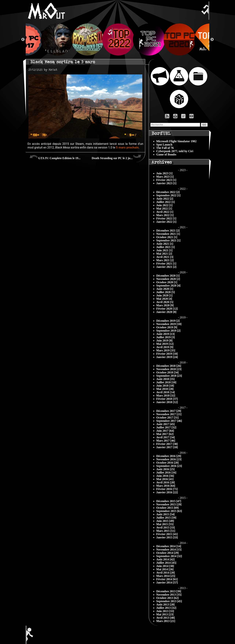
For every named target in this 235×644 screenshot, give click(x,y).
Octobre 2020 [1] (166, 282)
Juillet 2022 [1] (165, 201)
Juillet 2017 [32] (166, 427)
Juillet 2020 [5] (165, 292)
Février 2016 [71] (167, 489)
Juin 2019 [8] (164, 340)
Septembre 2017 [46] (169, 420)
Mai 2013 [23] (164, 614)
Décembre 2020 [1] (168, 275)
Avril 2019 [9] (164, 347)
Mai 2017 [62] (164, 434)
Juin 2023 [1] (164, 173)
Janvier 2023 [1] (166, 183)
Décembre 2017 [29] (168, 410)
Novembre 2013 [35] (168, 594)
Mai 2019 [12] (164, 343)
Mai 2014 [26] (164, 569)
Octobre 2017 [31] (167, 417)
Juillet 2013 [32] (166, 607)
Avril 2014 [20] (165, 572)
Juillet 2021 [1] (165, 247)
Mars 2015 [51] (165, 530)
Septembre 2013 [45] (169, 601)
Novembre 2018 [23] (168, 369)
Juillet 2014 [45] (166, 562)
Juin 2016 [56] (165, 475)
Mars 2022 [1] (165, 215)
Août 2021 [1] (164, 243)
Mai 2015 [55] (164, 524)
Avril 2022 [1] (164, 211)
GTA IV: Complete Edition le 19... (54, 157)
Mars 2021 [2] (165, 260)
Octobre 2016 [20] (167, 462)
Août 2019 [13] (165, 333)
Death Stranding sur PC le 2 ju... (116, 157)
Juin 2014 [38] (165, 566)
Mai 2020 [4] (164, 298)
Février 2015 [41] (167, 534)
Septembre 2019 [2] (168, 330)
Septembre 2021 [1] (168, 240)
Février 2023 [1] (166, 179)
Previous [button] (23, 39)
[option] (117, 39)
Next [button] (212, 39)
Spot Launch (164, 144)
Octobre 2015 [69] (167, 507)
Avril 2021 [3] (164, 256)
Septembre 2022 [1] (168, 195)
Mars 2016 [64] (165, 485)
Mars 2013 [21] (165, 621)
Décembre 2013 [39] (168, 591)
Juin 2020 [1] (164, 295)
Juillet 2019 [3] (165, 337)
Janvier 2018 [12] (167, 402)
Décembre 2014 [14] (168, 546)
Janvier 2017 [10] (167, 447)
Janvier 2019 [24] (167, 357)
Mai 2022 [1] (164, 208)
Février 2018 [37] (167, 398)
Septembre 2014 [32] (169, 556)
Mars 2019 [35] (165, 350)
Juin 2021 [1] (164, 250)
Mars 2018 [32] (165, 395)
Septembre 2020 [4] (168, 285)
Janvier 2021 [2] (166, 266)
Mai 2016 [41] (164, 479)
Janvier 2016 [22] (167, 492)
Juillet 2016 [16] (166, 472)
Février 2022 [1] (166, 218)
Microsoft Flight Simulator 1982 (176, 141)
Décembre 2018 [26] (168, 365)
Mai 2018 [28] (164, 388)
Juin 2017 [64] (165, 430)
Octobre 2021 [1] (166, 237)
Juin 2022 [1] (164, 205)
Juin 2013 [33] (165, 611)
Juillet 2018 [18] (166, 382)
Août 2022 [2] (164, 198)
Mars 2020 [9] (165, 305)
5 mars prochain (127, 147)
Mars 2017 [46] (165, 440)
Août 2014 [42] (165, 559)
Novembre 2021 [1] (168, 233)
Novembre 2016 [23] (168, 459)
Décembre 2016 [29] (168, 456)
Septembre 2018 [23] (169, 375)
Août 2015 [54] (165, 514)
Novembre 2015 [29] (168, 504)
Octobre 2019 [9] (166, 327)
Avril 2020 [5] (164, 302)
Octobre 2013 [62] (167, 597)
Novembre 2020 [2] (168, 278)
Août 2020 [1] (164, 288)
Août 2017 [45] (165, 424)
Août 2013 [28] (165, 604)
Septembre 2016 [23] (169, 465)
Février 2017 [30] (167, 443)
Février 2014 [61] (167, 579)
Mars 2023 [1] (165, 176)
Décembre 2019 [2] (168, 320)
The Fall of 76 (165, 147)
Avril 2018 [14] (165, 392)
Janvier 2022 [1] (166, 221)
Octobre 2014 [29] (167, 552)
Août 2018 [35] (165, 379)
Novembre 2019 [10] (168, 324)
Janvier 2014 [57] (167, 582)
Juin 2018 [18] (165, 385)
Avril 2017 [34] (165, 437)
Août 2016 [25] (165, 469)
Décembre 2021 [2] (168, 230)
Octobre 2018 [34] (167, 372)
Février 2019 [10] (167, 353)
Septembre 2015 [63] (169, 511)
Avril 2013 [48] (165, 617)
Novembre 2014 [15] (168, 549)
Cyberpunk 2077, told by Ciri (174, 151)
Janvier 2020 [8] (166, 311)
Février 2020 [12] (167, 308)
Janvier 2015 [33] (167, 537)
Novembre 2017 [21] (168, 414)
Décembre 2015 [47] (168, 501)
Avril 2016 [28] (165, 482)
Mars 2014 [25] (165, 575)
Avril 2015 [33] (165, 527)
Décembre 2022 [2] (168, 192)
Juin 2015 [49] (165, 520)
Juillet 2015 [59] (166, 517)
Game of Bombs (166, 154)
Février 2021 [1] (166, 263)
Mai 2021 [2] (164, 253)
